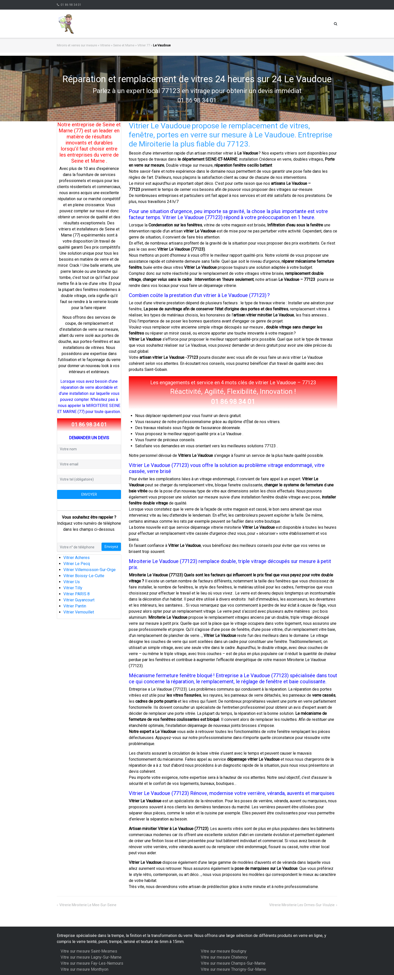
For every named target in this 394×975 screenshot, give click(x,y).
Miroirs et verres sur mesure (77, 45)
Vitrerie (105, 45)
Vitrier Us (71, 581)
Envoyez (111, 547)
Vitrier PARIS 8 (76, 594)
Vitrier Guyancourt (78, 600)
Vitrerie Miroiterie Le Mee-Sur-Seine (87, 905)
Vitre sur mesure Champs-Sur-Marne (233, 963)
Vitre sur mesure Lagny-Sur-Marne (91, 957)
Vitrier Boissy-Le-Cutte (83, 575)
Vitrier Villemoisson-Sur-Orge (89, 569)
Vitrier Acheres (76, 557)
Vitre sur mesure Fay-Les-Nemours (92, 963)
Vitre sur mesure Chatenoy (224, 957)
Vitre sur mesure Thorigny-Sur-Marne (233, 969)
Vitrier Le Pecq (76, 563)
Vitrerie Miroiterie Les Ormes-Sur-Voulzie (302, 905)
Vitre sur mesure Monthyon (84, 969)
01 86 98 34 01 (71, 5)
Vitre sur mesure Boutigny (224, 951)
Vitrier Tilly (72, 587)
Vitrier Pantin (74, 606)
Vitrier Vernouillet (78, 612)
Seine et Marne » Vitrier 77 (131, 45)
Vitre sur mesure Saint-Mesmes (89, 951)
